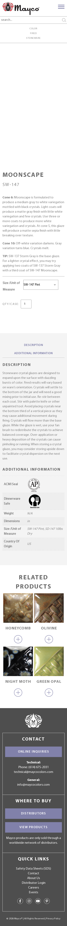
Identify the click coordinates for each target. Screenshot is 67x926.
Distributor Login (33, 883)
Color (33, 28)
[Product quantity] (26, 304)
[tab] (33, 345)
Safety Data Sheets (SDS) (33, 868)
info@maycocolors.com (33, 784)
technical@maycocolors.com (33, 772)
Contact (33, 873)
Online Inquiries (33, 751)
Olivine (49, 628)
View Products (33, 827)
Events (33, 892)
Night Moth (18, 682)
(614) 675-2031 (38, 767)
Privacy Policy (53, 918)
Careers (33, 887)
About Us (33, 878)
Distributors (33, 813)
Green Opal (49, 682)
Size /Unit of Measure (11, 286)
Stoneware (33, 38)
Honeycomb (18, 628)
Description (33, 345)
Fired (33, 33)
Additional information (33, 353)
